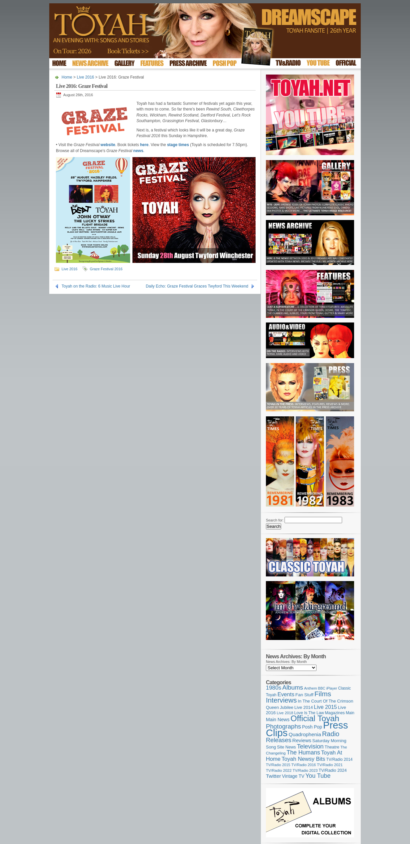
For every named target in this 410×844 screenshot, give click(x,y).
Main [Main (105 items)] (350, 713)
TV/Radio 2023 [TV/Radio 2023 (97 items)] (305, 770)
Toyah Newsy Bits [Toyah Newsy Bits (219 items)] (303, 759)
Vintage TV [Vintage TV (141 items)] (293, 776)
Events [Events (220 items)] (286, 694)
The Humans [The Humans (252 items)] (303, 752)
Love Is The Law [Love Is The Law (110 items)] (309, 713)
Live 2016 (85, 77)
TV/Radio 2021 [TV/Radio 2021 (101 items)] (329, 765)
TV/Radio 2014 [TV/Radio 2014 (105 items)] (339, 759)
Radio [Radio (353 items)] (330, 734)
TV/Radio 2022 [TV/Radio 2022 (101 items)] (279, 770)
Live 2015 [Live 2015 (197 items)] (325, 707)
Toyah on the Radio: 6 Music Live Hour (96, 286)
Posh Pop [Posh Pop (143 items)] (312, 727)
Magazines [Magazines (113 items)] (335, 713)
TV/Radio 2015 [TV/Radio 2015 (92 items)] (278, 765)
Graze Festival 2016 (106, 269)
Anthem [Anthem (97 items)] (310, 688)
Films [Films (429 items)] (322, 694)
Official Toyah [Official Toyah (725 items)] (315, 718)
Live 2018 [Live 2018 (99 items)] (285, 713)
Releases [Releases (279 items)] (278, 740)
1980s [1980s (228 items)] (273, 688)
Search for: (275, 520)
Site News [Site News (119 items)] (286, 747)
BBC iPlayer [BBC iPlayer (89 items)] (327, 688)
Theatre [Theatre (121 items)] (332, 746)
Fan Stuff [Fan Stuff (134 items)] (304, 694)
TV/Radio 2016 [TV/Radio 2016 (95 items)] (303, 765)
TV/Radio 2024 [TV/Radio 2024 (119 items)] (332, 770)
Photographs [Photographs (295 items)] (283, 726)
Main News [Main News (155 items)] (278, 719)
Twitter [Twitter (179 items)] (273, 776)
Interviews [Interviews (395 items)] (281, 700)
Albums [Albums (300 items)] (292, 687)
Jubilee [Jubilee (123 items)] (287, 707)
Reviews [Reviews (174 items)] (301, 740)
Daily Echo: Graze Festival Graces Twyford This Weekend (197, 286)
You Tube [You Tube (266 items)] (318, 775)
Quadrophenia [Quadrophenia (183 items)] (305, 734)
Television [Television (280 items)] (310, 746)
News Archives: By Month (286, 662)
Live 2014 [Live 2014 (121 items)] (304, 707)
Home (67, 77)
